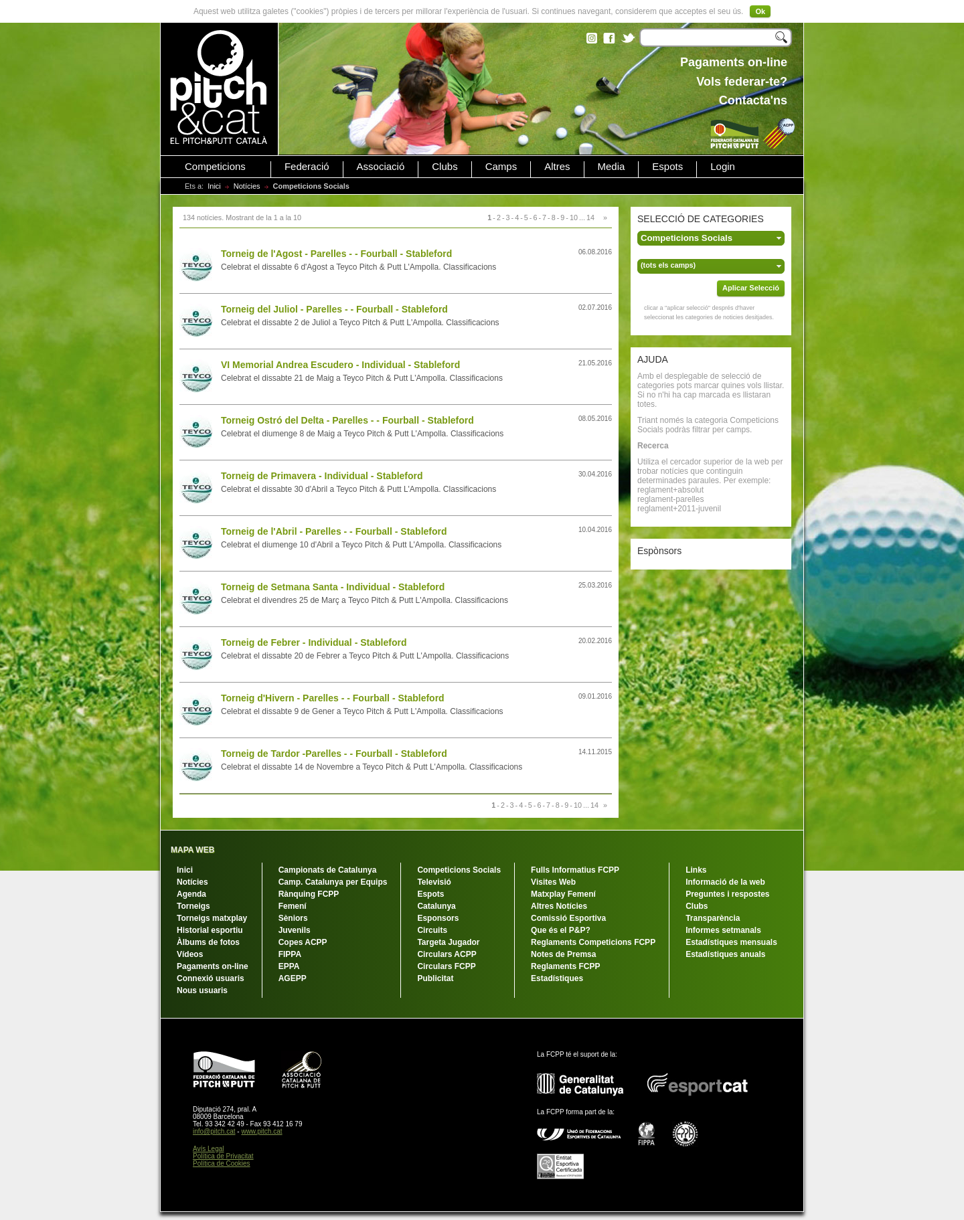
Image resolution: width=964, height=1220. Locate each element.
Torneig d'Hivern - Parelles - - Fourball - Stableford (333, 698)
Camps (501, 166)
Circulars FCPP (446, 966)
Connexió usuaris (210, 978)
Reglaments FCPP (565, 966)
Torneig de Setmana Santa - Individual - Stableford (333, 587)
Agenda (191, 894)
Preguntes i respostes (727, 894)
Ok (760, 11)
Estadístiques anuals (725, 954)
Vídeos (190, 954)
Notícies (247, 186)
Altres (557, 166)
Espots (667, 166)
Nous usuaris (202, 990)
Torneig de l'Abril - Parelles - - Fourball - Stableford (334, 531)
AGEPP (292, 978)
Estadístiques (557, 978)
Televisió (434, 882)
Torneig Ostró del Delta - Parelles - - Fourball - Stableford (347, 420)
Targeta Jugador (448, 942)
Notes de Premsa (563, 954)
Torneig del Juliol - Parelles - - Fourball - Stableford (334, 309)
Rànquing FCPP (308, 894)
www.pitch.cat (261, 1131)
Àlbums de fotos (208, 942)
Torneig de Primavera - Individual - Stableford (322, 475)
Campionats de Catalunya (327, 870)
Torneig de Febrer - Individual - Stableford (313, 642)
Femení (292, 906)
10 (574, 217)
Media (611, 166)
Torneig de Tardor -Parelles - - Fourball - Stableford (334, 753)
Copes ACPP (302, 942)
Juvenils (294, 930)
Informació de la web (725, 882)
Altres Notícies (559, 906)
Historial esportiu (210, 930)
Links (696, 870)
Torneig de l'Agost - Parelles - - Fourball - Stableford (336, 253)
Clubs (444, 166)
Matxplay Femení (563, 894)
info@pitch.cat (214, 1131)
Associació (381, 166)
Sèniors (293, 918)
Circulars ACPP (446, 954)
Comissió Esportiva (568, 918)
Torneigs (193, 906)
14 (590, 217)
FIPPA (289, 954)
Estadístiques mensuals (731, 942)
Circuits (432, 930)
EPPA (289, 966)
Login (722, 166)
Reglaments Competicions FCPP (593, 942)
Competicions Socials (459, 870)
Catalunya (436, 906)
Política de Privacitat (223, 1156)
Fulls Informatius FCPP (575, 870)
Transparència (713, 918)
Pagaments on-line (212, 966)
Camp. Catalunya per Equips (333, 882)
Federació (307, 166)
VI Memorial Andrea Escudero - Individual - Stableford (340, 364)
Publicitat (435, 978)
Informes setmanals (723, 930)
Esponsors (438, 918)
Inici (214, 186)
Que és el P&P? (560, 930)
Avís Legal (208, 1148)
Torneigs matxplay (212, 918)
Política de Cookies (221, 1163)
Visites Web (553, 882)
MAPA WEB (192, 850)
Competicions (215, 166)
